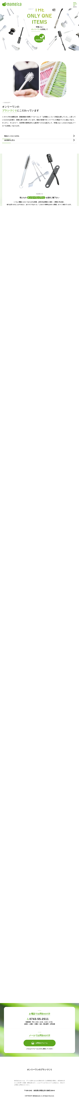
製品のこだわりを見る (11, 136)
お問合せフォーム (42, 1043)
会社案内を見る (9, 140)
